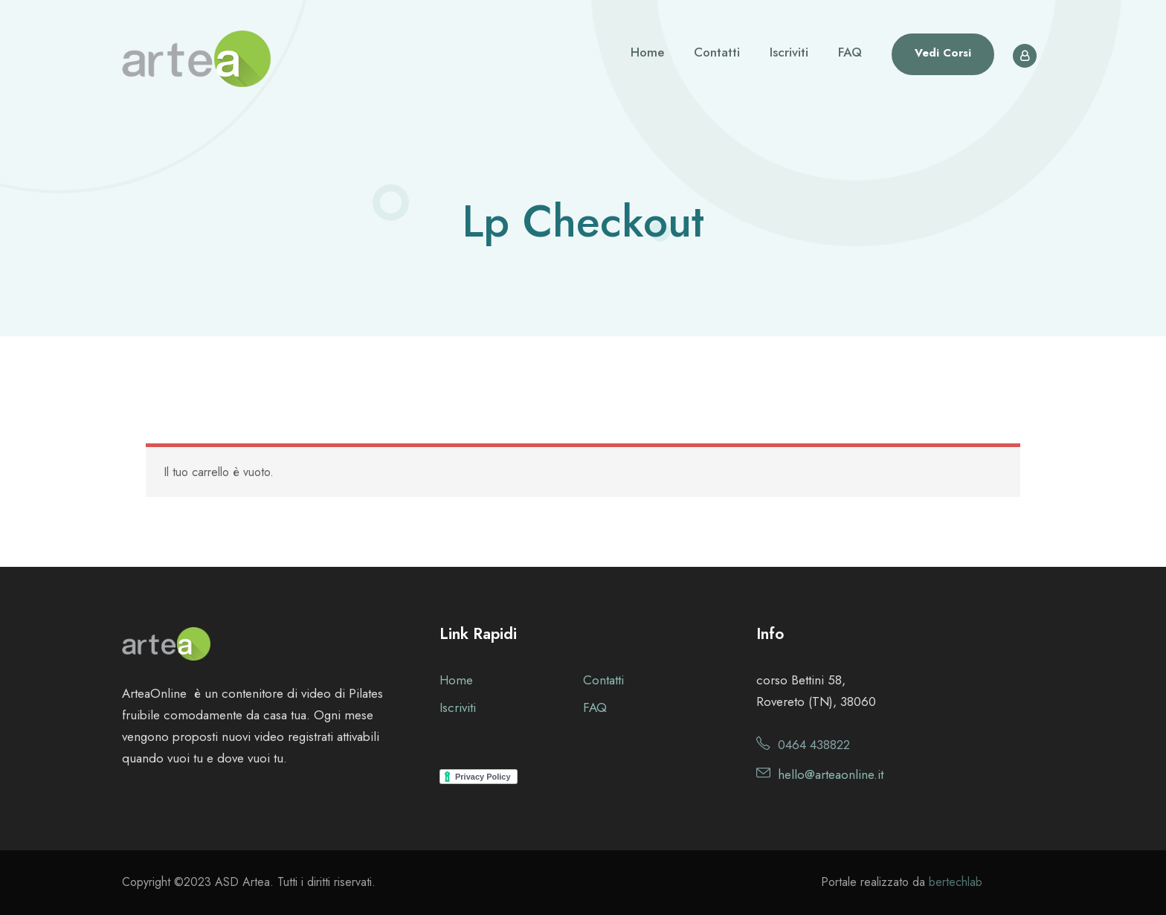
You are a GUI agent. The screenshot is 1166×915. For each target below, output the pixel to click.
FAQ (850, 52)
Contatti (717, 52)
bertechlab (955, 881)
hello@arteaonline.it (830, 774)
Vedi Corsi (943, 53)
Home (647, 52)
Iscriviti (789, 52)
